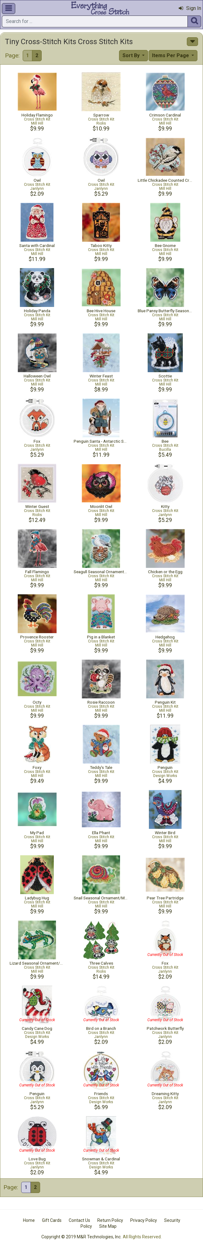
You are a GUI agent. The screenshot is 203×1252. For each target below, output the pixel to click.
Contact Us (79, 1220)
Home (29, 1220)
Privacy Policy (143, 1220)
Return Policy (110, 1220)
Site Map (108, 1226)
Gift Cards (52, 1220)
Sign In (190, 8)
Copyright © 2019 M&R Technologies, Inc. (81, 1236)
